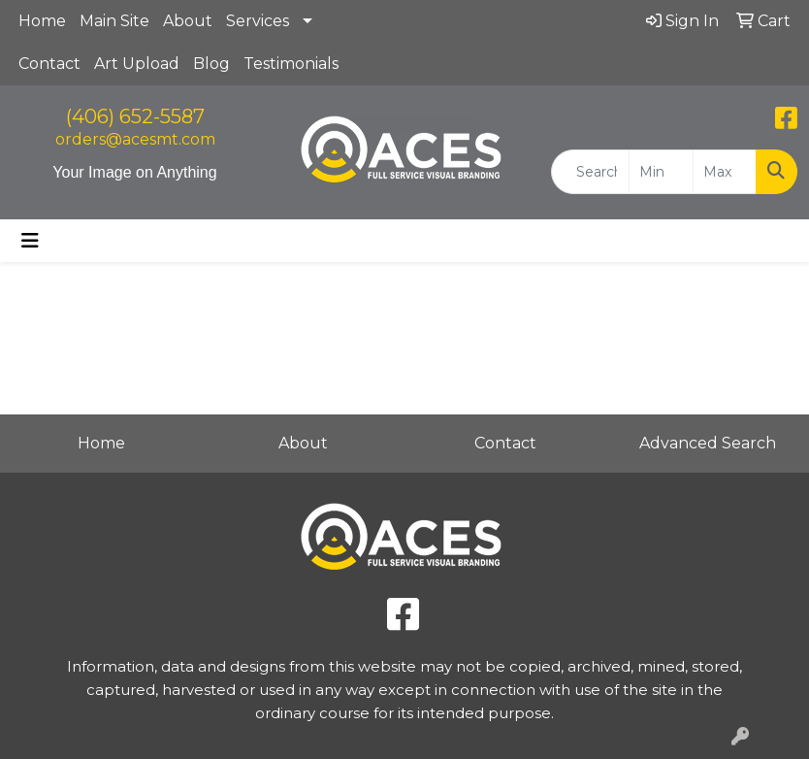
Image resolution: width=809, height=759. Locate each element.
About (187, 21)
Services (257, 21)
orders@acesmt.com (135, 139)
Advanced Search (707, 443)
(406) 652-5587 (135, 116)
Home (42, 21)
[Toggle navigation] (30, 240)
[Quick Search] (590, 171)
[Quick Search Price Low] (661, 171)
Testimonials (291, 63)
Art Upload (136, 63)
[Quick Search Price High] (725, 171)
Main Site (114, 21)
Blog (211, 63)
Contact (49, 63)
